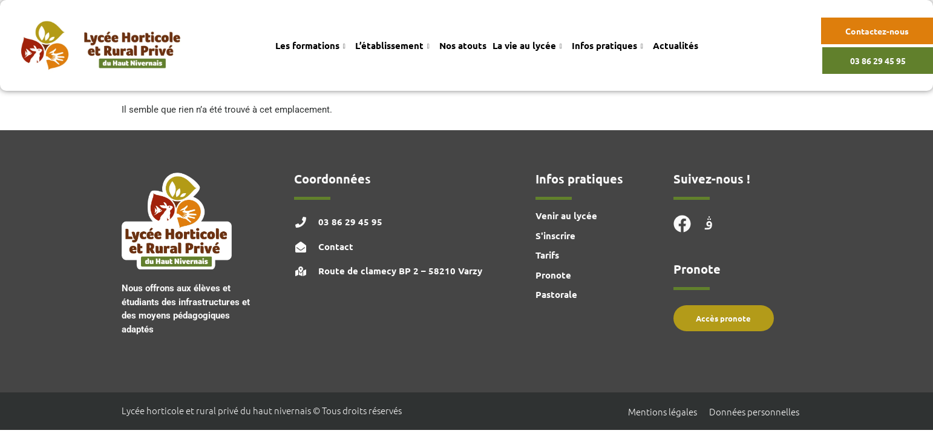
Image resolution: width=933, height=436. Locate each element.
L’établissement (392, 46)
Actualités (675, 45)
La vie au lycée (527, 46)
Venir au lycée (566, 216)
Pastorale (556, 294)
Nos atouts (462, 45)
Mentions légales (662, 411)
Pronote (553, 275)
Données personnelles (754, 411)
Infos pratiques (607, 46)
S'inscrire (555, 236)
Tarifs (547, 255)
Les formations (310, 46)
